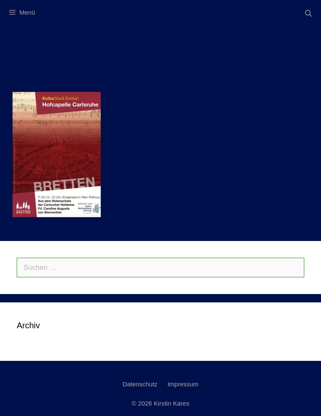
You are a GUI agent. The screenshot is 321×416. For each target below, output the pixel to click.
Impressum (183, 384)
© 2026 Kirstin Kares (160, 403)
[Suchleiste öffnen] (308, 13)
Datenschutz (139, 384)
